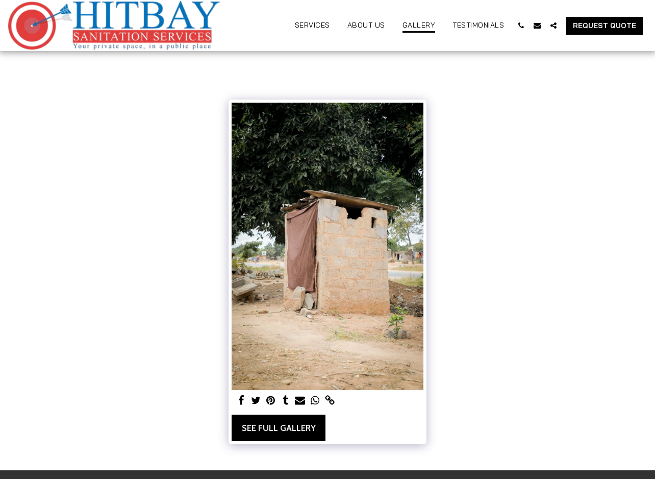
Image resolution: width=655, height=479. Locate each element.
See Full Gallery (279, 428)
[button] (520, 25)
